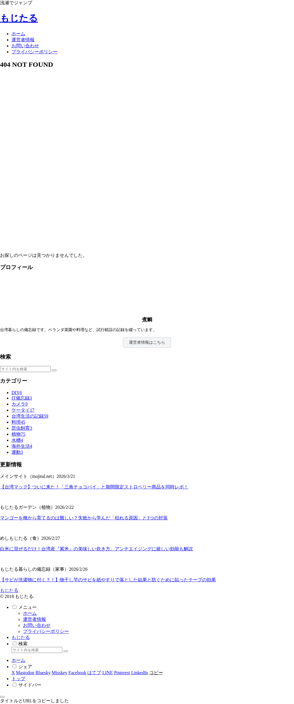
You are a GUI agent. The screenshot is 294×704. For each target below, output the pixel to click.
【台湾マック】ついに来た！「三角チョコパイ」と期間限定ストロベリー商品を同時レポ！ (94, 486)
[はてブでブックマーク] (94, 672)
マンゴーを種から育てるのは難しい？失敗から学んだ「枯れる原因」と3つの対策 (84, 517)
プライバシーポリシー (46, 631)
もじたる (20, 637)
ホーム (30, 613)
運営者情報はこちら (147, 342)
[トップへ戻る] (2, 697)
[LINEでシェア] (107, 672)
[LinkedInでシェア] (139, 672)
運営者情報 (34, 619)
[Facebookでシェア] (77, 672)
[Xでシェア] (13, 672)
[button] (54, 370)
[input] (25, 369)
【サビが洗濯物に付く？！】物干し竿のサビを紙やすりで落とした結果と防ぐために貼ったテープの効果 (108, 579)
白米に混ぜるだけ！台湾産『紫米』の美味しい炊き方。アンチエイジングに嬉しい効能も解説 (96, 548)
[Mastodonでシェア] (25, 672)
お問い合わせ (37, 625)
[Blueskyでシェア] (43, 672)
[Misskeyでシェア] (59, 672)
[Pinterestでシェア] (122, 672)
